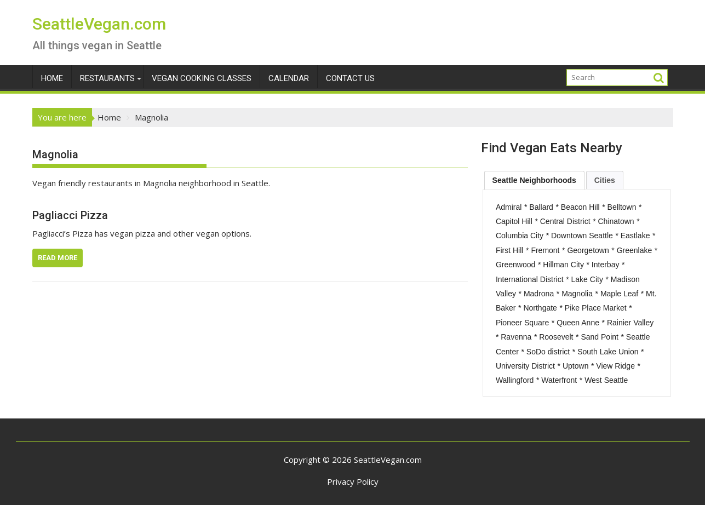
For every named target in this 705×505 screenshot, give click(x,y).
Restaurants (107, 78)
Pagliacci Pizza (70, 215)
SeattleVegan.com (99, 23)
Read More (57, 258)
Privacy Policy (353, 481)
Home (52, 78)
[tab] (534, 180)
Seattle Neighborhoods (534, 180)
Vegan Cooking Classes (201, 78)
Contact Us (350, 78)
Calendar (288, 78)
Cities (604, 180)
